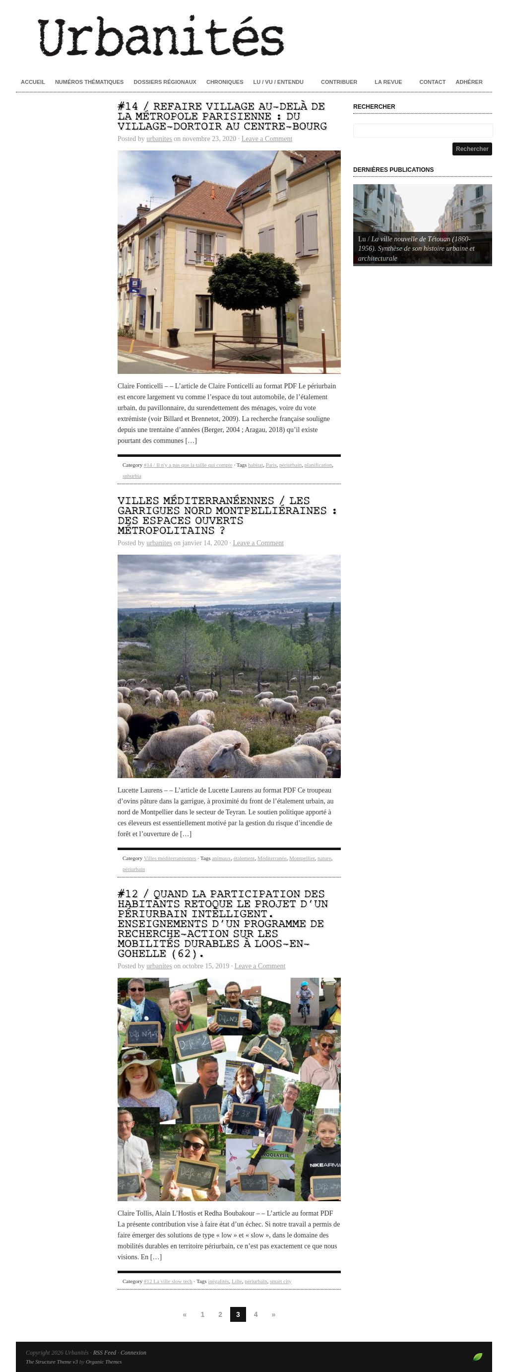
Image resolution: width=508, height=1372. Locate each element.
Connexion (133, 1352)
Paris (270, 465)
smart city (281, 1281)
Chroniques (225, 82)
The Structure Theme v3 (52, 1362)
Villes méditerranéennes (170, 858)
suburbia (132, 476)
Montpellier (302, 858)
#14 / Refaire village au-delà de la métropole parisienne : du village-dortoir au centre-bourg (222, 117)
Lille (237, 1281)
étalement (244, 858)
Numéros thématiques (89, 82)
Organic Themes (104, 1362)
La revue (388, 82)
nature (324, 858)
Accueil (33, 82)
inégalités (218, 1281)
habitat (255, 465)
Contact (433, 82)
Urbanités (254, 35)
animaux (221, 858)
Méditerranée (272, 858)
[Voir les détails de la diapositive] (422, 224)
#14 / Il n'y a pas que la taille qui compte (188, 465)
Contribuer (339, 82)
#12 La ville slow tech (168, 1281)
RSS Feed (104, 1352)
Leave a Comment (267, 139)
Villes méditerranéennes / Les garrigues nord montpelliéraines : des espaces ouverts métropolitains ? (228, 516)
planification (318, 465)
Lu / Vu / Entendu (279, 82)
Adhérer (469, 82)
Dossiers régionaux (164, 82)
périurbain (290, 465)
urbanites (159, 139)
